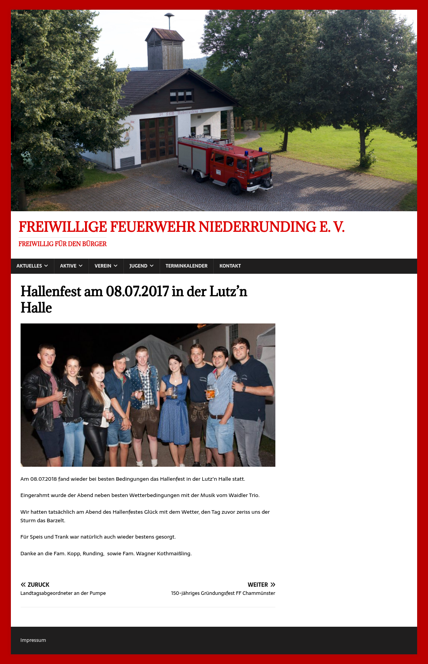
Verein (103, 266)
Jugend (139, 266)
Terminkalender (187, 266)
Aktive (68, 266)
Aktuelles (29, 266)
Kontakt (230, 266)
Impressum (33, 640)
